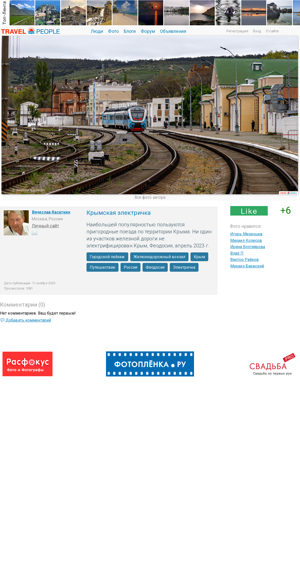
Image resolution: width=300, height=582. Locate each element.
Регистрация (237, 31)
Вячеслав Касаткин (51, 212)
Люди (97, 31)
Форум (148, 31)
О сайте (272, 31)
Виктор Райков (244, 259)
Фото (113, 31)
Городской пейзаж (107, 256)
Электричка (184, 267)
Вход (257, 31)
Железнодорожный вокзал (159, 256)
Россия (130, 267)
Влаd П (237, 253)
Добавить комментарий (28, 320)
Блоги (130, 31)
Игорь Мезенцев (246, 234)
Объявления (173, 31)
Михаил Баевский (247, 266)
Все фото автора (150, 197)
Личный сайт (45, 225)
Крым (199, 256)
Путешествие (102, 267)
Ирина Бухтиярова (247, 246)
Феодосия (155, 267)
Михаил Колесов (246, 240)
